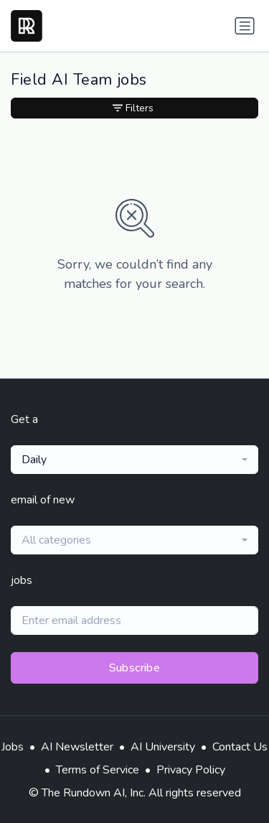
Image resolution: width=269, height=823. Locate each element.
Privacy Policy (190, 770)
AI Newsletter (77, 747)
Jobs (12, 747)
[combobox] (134, 459)
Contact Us (240, 747)
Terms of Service (97, 770)
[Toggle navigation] (244, 25)
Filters (133, 108)
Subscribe (135, 668)
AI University (163, 747)
